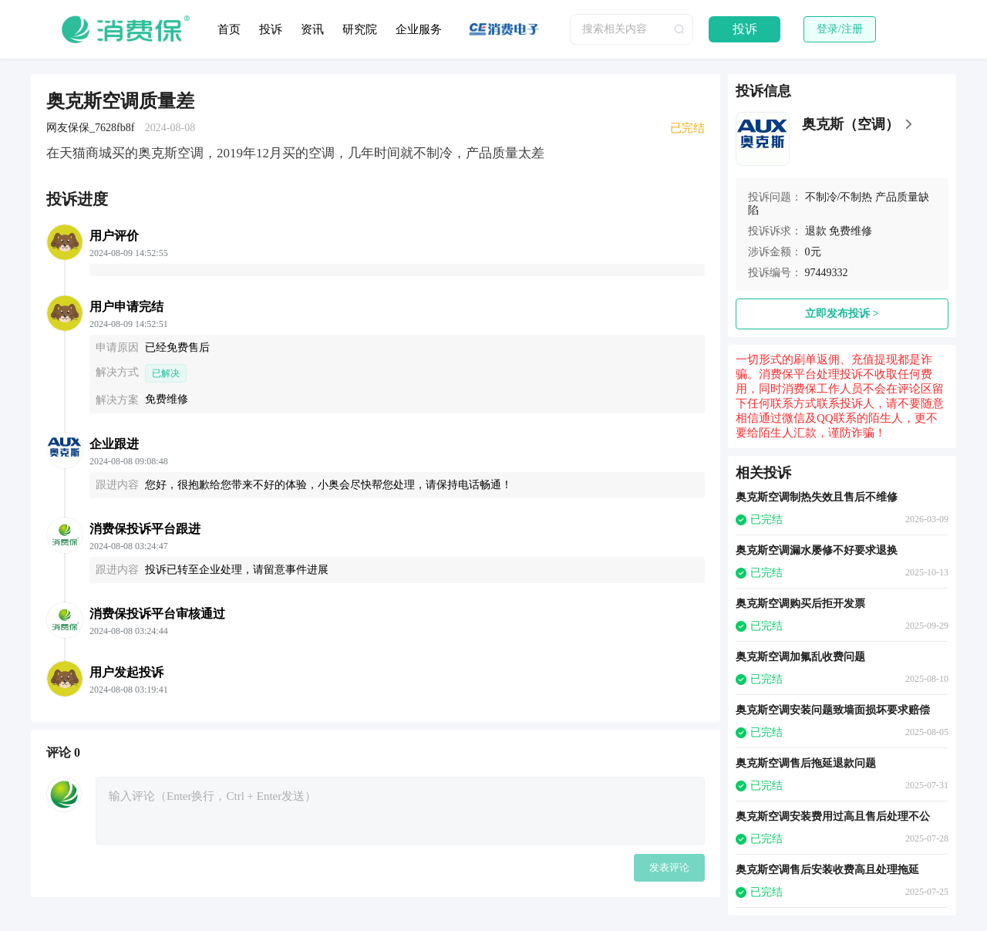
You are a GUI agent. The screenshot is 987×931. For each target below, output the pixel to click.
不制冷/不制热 (839, 197)
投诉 (270, 29)
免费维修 (850, 231)
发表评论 (669, 867)
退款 (816, 231)
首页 (229, 29)
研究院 (359, 29)
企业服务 (419, 29)
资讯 (312, 29)
